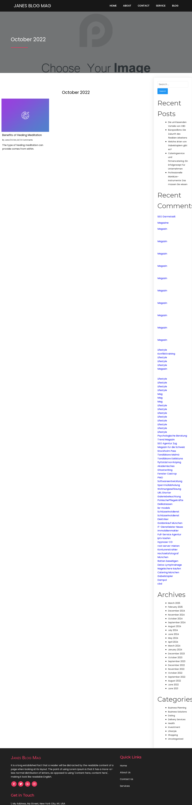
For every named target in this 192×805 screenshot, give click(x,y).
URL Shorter (164, 492)
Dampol (162, 580)
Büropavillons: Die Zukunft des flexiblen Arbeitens (177, 133)
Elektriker (163, 519)
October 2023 (175, 657)
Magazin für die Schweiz (171, 447)
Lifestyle (162, 350)
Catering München (168, 572)
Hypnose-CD (165, 542)
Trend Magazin (166, 439)
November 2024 (176, 614)
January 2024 (175, 649)
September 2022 (176, 676)
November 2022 (176, 669)
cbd (159, 583)
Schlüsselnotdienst (168, 511)
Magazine (163, 222)
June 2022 (173, 684)
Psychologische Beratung (172, 435)
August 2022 (174, 680)
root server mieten (168, 546)
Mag (159, 394)
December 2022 (176, 665)
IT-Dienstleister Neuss (170, 527)
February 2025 (175, 606)
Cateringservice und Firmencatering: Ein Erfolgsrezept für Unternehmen (178, 161)
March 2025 (174, 603)
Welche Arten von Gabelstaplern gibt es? (177, 145)
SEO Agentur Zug (167, 443)
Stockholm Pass (166, 451)
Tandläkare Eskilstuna (170, 458)
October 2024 (175, 618)
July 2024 (173, 630)
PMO (160, 477)
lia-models (163, 508)
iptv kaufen (164, 538)
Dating (171, 715)
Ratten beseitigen (167, 561)
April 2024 (173, 641)
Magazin (162, 229)
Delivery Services (176, 719)
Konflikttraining (166, 353)
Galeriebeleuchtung (169, 496)
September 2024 (177, 622)
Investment (174, 727)
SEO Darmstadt (166, 216)
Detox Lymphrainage (169, 565)
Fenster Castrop (167, 473)
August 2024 (174, 626)
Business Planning (177, 707)
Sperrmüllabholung (168, 485)
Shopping (173, 735)
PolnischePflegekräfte (170, 500)
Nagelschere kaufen (169, 568)
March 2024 (174, 645)
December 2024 (176, 610)
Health (171, 723)
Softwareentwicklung (169, 481)
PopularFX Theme (110, 800)
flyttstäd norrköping (169, 462)
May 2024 (173, 638)
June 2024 (173, 634)
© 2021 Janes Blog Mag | (86, 800)
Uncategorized (175, 738)
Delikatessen (164, 504)
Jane (7, 140)
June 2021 (173, 688)
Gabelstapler (165, 576)
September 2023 (176, 661)
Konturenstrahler (167, 549)
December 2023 (176, 653)
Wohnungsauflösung (169, 489)
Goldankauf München (169, 523)
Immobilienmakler (168, 530)
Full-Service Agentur (169, 534)
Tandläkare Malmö (168, 454)
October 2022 (175, 672)
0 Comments (27, 140)
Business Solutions (177, 711)
